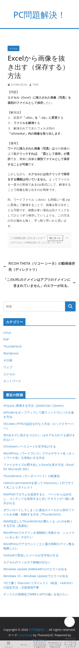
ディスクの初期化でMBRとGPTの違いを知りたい (35, 594)
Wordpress (11, 353)
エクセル (13, 48)
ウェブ (7, 367)
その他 (7, 360)
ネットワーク (12, 381)
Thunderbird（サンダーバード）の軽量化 (31, 476)
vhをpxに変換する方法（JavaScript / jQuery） (34, 405)
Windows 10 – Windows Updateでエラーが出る (35, 576)
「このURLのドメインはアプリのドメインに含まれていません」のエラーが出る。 (39, 282)
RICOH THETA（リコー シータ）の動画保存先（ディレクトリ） (39, 266)
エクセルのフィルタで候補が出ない (27, 562)
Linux (7, 332)
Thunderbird (12, 346)
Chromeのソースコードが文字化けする (29, 446)
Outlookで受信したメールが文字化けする (31, 555)
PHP (6, 339)
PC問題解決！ (39, 14)
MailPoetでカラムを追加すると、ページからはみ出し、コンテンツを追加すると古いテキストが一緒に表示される (38, 498)
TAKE (35, 84)
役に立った (55, 237)
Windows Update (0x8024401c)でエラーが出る (35, 569)
